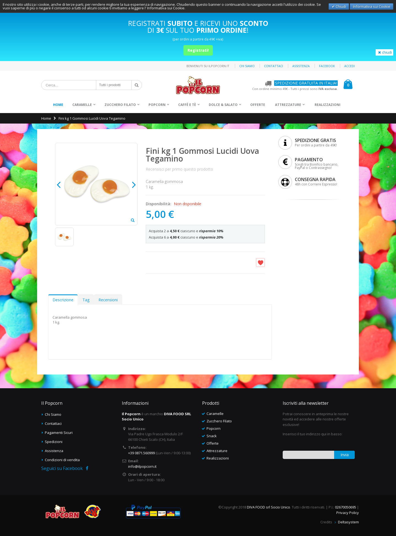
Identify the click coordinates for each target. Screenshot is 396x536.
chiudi (384, 52)
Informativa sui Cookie (371, 6)
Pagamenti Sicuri (59, 432)
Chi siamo (247, 66)
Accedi (349, 66)
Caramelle (82, 104)
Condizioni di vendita (62, 459)
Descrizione (63, 299)
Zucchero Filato (120, 104)
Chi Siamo (53, 414)
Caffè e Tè (187, 104)
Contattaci (273, 66)
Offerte (257, 104)
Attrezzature (288, 104)
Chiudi (340, 6)
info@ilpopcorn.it (142, 466)
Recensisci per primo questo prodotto (179, 169)
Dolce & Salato (223, 104)
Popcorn (157, 104)
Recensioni (108, 299)
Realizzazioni (327, 104)
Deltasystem (348, 521)
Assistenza (301, 66)
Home (46, 118)
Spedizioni (53, 441)
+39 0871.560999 (141, 452)
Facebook (327, 66)
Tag (85, 299)
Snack (212, 435)
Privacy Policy (347, 512)
